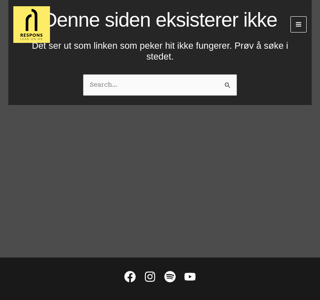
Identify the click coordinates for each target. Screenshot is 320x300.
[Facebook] (130, 276)
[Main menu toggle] (298, 24)
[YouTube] (190, 276)
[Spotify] (170, 276)
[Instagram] (150, 276)
